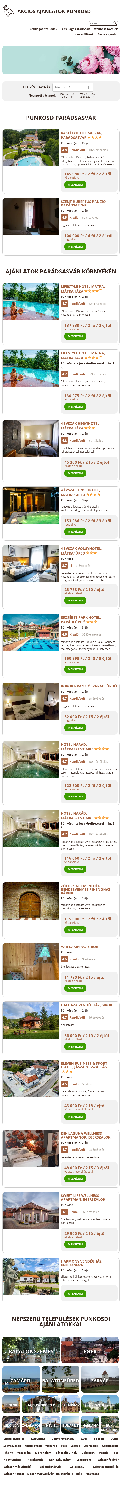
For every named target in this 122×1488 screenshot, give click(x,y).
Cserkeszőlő (110, 1446)
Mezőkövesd (33, 1446)
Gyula (114, 1439)
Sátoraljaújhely (66, 1453)
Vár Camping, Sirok (79, 946)
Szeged (75, 1446)
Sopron (99, 1439)
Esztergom (84, 1460)
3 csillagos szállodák (43, 29)
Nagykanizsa (12, 1460)
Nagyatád (92, 1474)
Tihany (8, 1453)
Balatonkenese (13, 1474)
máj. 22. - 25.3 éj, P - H (67, 95)
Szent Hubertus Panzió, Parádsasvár (84, 203)
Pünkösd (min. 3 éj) (74, 500)
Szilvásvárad (12, 1446)
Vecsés (103, 1453)
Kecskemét (35, 1460)
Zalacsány (77, 1467)
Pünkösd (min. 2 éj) (74, 143)
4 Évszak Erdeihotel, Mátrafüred (81, 492)
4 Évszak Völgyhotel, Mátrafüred (81, 551)
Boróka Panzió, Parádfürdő (89, 686)
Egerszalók (91, 1446)
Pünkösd (67, 559)
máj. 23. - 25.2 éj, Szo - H (87, 95)
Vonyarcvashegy (63, 1439)
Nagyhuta (38, 1439)
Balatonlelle (64, 1474)
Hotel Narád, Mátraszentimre (85, 747)
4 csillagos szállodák (76, 29)
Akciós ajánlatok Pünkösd (54, 11)
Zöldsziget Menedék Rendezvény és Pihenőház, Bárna (86, 889)
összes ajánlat (108, 34)
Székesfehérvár (50, 1467)
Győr (84, 1439)
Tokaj (79, 1474)
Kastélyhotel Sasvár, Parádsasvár (81, 135)
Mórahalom (43, 1453)
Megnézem (75, 185)
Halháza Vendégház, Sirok (86, 1005)
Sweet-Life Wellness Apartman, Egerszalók (85, 1197)
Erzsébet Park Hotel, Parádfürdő (81, 619)
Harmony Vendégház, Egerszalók (82, 1263)
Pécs (64, 1446)
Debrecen (88, 1453)
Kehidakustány (60, 1460)
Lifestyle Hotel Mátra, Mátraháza (83, 289)
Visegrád (51, 1446)
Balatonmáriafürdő (17, 1467)
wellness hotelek (106, 29)
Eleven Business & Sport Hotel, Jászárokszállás (84, 1067)
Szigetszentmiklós (106, 1467)
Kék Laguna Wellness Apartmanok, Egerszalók (88, 1135)
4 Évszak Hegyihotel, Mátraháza (81, 426)
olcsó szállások (83, 34)
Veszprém (24, 1453)
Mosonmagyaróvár (40, 1474)
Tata (115, 1453)
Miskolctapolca (14, 1439)
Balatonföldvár (108, 1460)
